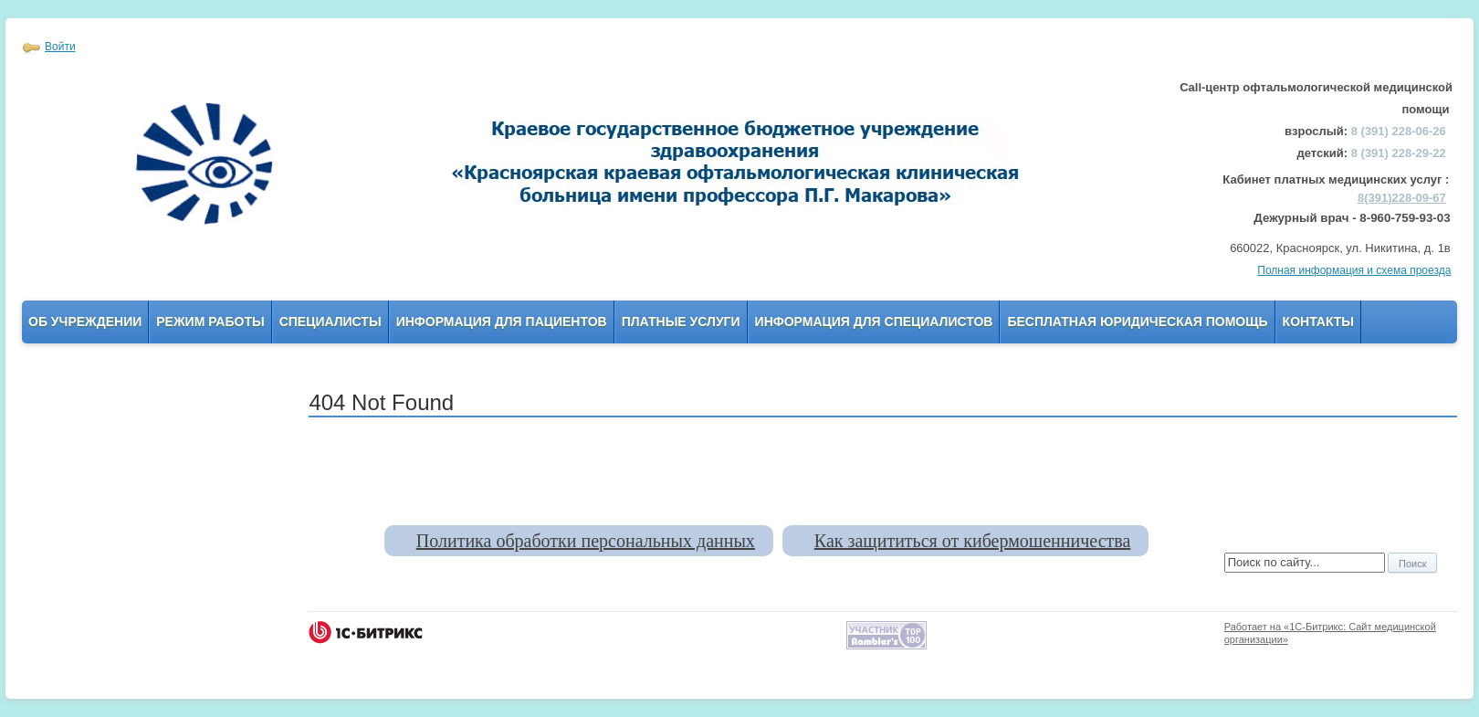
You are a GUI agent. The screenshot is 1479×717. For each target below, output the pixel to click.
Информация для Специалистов (874, 321)
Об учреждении (85, 321)
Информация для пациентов (501, 321)
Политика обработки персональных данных (585, 541)
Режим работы (210, 321)
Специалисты (330, 321)
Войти (60, 46)
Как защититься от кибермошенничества (972, 541)
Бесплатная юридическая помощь (1137, 321)
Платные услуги (681, 321)
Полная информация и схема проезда (1354, 270)
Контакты (1318, 321)
